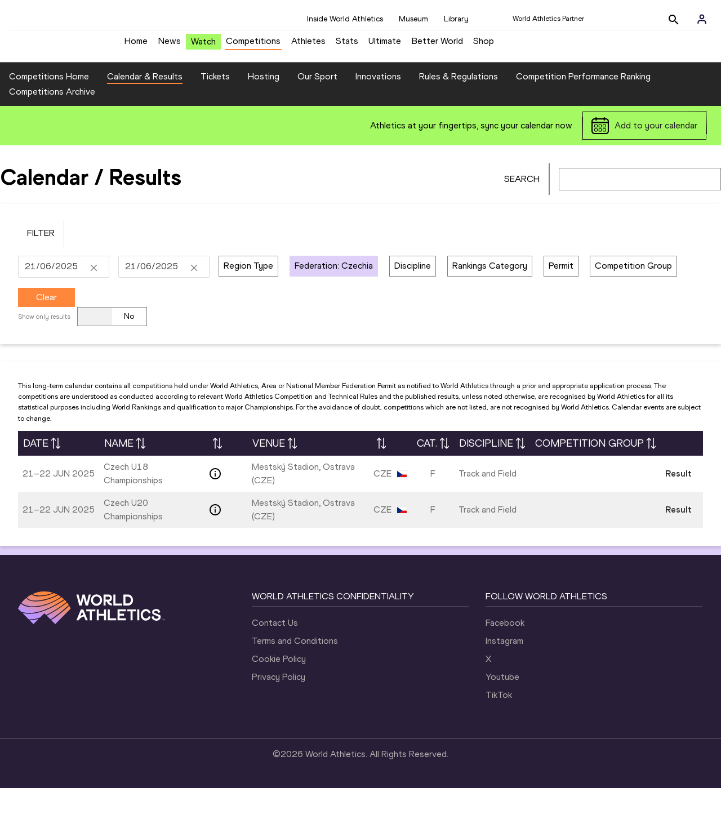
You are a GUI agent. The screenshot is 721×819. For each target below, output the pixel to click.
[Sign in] (702, 19)
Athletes (308, 45)
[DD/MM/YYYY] (55, 297)
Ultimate (384, 45)
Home (136, 45)
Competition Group (633, 297)
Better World (437, 45)
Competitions (253, 45)
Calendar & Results (145, 108)
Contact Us (275, 653)
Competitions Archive (52, 123)
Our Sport (317, 108)
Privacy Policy (278, 707)
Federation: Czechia (334, 297)
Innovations (378, 108)
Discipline (412, 297)
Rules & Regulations (458, 108)
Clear (46, 328)
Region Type (248, 297)
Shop (483, 45)
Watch (203, 46)
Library (456, 19)
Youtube (502, 707)
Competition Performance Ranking (583, 108)
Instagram (504, 671)
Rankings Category (489, 297)
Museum (413, 19)
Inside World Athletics (345, 19)
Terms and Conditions (295, 671)
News (169, 45)
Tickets (215, 108)
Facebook (505, 653)
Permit (561, 297)
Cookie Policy (279, 689)
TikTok (499, 725)
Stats (347, 45)
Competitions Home (49, 108)
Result (678, 505)
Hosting (263, 108)
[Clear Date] (94, 298)
